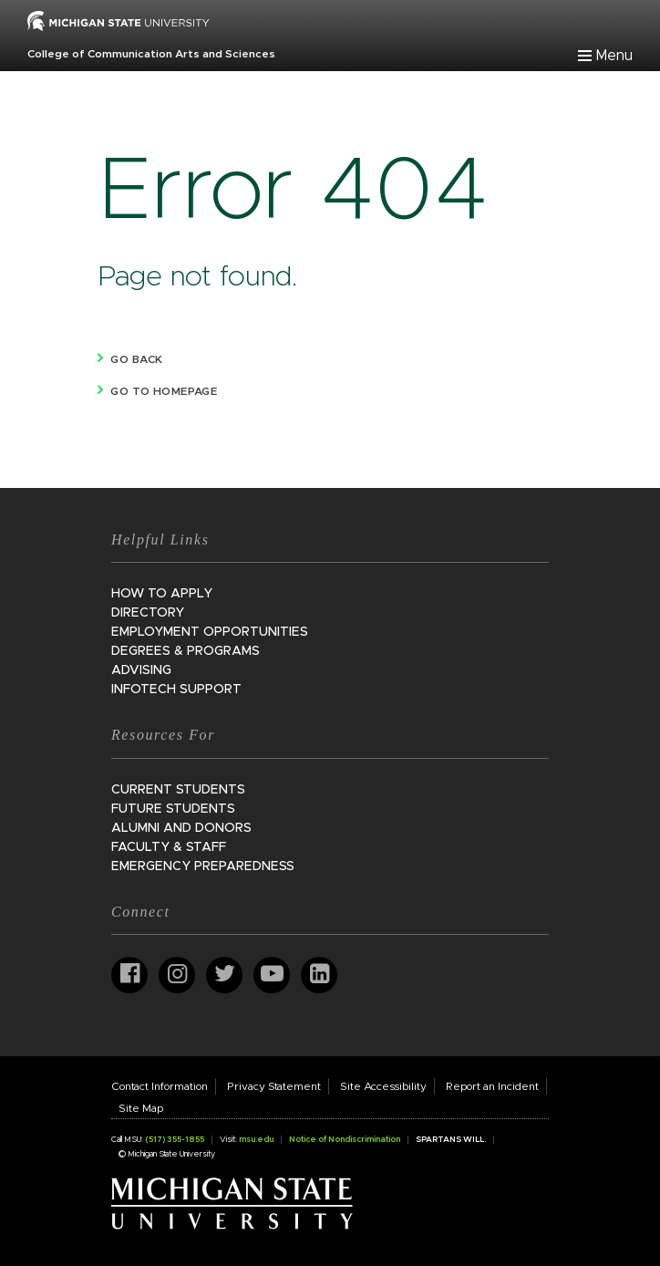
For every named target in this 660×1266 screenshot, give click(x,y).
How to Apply (161, 593)
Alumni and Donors (181, 828)
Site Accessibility (383, 1086)
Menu (614, 55)
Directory (147, 613)
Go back (136, 359)
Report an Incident (492, 1086)
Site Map (141, 1108)
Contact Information (159, 1086)
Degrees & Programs (185, 651)
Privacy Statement (274, 1086)
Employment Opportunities (209, 632)
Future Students (173, 809)
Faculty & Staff (168, 847)
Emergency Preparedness (202, 866)
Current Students (178, 789)
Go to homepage (163, 391)
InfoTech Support (176, 689)
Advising (141, 670)
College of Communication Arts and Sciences (151, 53)
